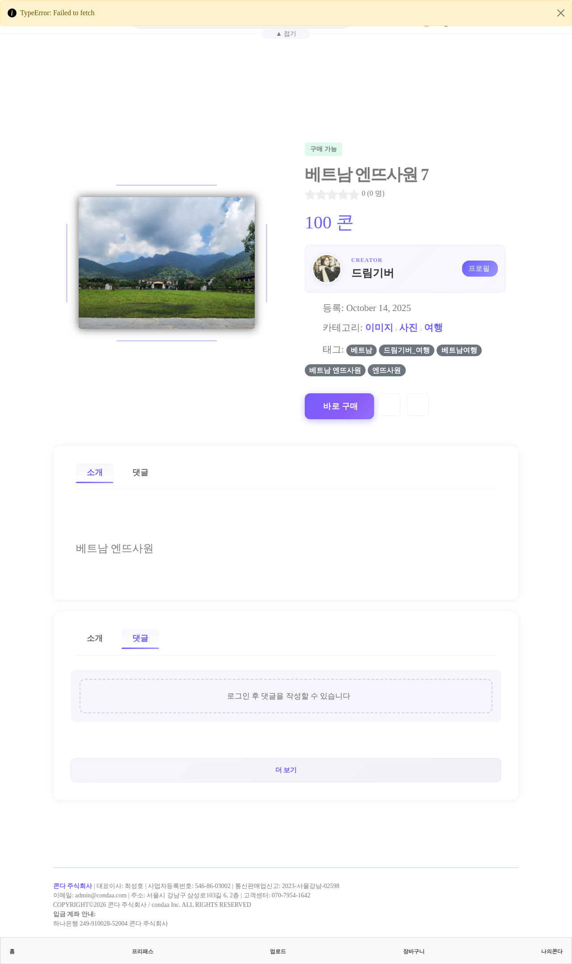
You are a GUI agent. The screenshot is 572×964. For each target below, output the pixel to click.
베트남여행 (459, 350)
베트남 (361, 350)
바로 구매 (340, 406)
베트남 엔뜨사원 (335, 370)
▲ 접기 (286, 33)
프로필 (479, 268)
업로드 (278, 951)
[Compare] (418, 404)
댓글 (140, 472)
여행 (433, 327)
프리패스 (142, 951)
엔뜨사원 (386, 370)
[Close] (561, 12)
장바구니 (414, 951)
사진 (408, 327)
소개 (95, 472)
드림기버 (372, 273)
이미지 (379, 327)
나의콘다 (552, 951)
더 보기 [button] (286, 770)
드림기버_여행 (406, 350)
